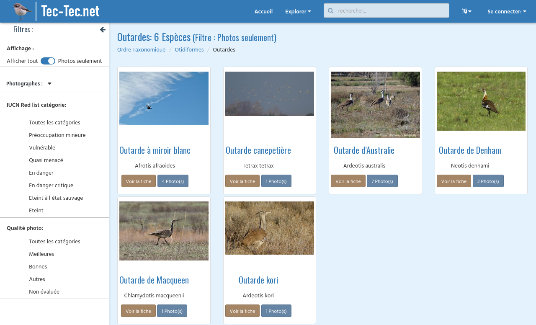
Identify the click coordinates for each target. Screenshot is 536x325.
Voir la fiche (139, 181)
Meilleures (37, 254)
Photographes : (30, 83)
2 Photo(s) (488, 181)
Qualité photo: (25, 228)
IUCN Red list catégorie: (36, 104)
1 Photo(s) (276, 181)
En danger (37, 173)
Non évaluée (39, 292)
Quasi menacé (41, 161)
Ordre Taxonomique (141, 49)
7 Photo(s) (382, 181)
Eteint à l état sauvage (51, 198)
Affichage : (20, 48)
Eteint (32, 211)
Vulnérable (37, 148)
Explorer (298, 11)
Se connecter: (506, 11)
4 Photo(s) (173, 181)
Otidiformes (189, 49)
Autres (32, 280)
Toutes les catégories (50, 123)
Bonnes (33, 267)
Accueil (263, 11)
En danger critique (46, 186)
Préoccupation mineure (53, 135)
